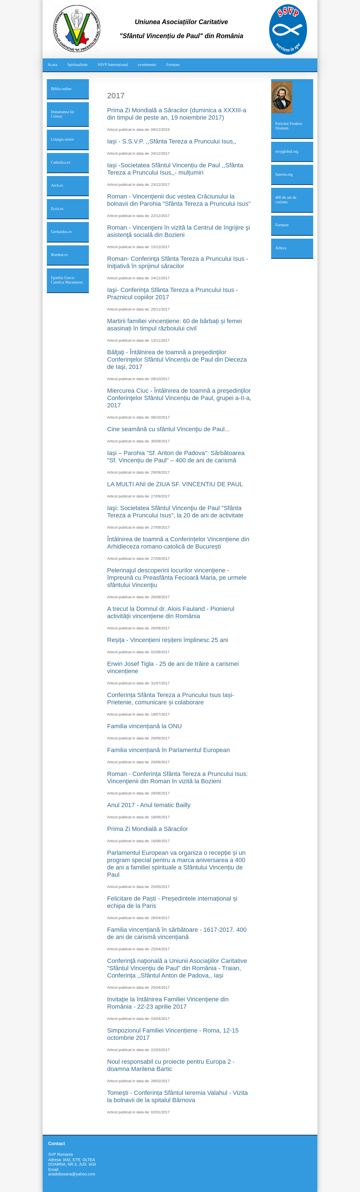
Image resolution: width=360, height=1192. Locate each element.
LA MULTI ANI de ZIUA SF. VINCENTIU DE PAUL (175, 484)
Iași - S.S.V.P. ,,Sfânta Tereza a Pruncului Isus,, (171, 141)
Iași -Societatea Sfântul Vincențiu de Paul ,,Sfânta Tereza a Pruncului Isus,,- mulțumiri (175, 169)
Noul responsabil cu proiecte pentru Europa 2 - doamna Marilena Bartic (171, 1065)
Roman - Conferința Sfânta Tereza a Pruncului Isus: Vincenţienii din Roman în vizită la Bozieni (177, 777)
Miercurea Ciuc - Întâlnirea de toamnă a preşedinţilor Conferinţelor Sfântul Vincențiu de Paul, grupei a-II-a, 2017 (179, 398)
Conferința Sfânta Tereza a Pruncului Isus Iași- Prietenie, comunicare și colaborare (170, 698)
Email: (53, 1169)
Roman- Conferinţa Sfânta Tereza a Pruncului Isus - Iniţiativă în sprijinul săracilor (177, 262)
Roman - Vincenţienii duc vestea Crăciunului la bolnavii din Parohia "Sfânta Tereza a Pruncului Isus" (179, 200)
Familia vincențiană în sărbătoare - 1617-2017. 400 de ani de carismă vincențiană (177, 933)
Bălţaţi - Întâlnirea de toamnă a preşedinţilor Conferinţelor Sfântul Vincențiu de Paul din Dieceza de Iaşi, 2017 (177, 359)
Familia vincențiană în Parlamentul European (168, 749)
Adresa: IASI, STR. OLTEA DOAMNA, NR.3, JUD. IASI (72, 1161)
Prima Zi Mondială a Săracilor (147, 828)
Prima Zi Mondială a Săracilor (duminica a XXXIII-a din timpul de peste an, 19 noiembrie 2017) (176, 114)
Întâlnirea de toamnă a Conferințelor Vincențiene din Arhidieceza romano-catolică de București (178, 543)
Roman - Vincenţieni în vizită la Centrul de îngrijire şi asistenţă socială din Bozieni (178, 231)
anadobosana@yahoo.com (71, 1174)
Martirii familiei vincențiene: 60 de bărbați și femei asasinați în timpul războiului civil (174, 325)
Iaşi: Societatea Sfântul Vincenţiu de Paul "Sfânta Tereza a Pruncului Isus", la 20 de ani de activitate (175, 511)
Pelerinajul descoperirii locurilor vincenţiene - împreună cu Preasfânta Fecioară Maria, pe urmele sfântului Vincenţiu (177, 577)
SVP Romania (60, 1154)
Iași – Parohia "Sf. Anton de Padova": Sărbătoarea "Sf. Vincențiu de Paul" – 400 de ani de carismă (175, 456)
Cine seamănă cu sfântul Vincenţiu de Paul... (168, 429)
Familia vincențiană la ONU (144, 726)
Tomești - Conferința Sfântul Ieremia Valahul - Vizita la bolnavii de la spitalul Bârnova (177, 1096)
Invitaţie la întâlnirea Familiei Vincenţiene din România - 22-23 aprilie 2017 (168, 1003)
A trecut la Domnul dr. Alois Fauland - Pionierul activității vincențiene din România (170, 612)
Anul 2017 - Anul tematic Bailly (148, 805)
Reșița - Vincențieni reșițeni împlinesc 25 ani (167, 639)
